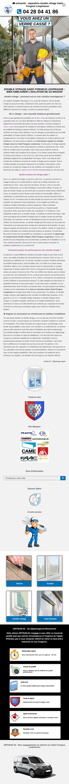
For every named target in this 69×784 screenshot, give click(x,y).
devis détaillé (33, 170)
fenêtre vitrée (40, 118)
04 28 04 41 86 (40, 12)
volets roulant (8, 127)
